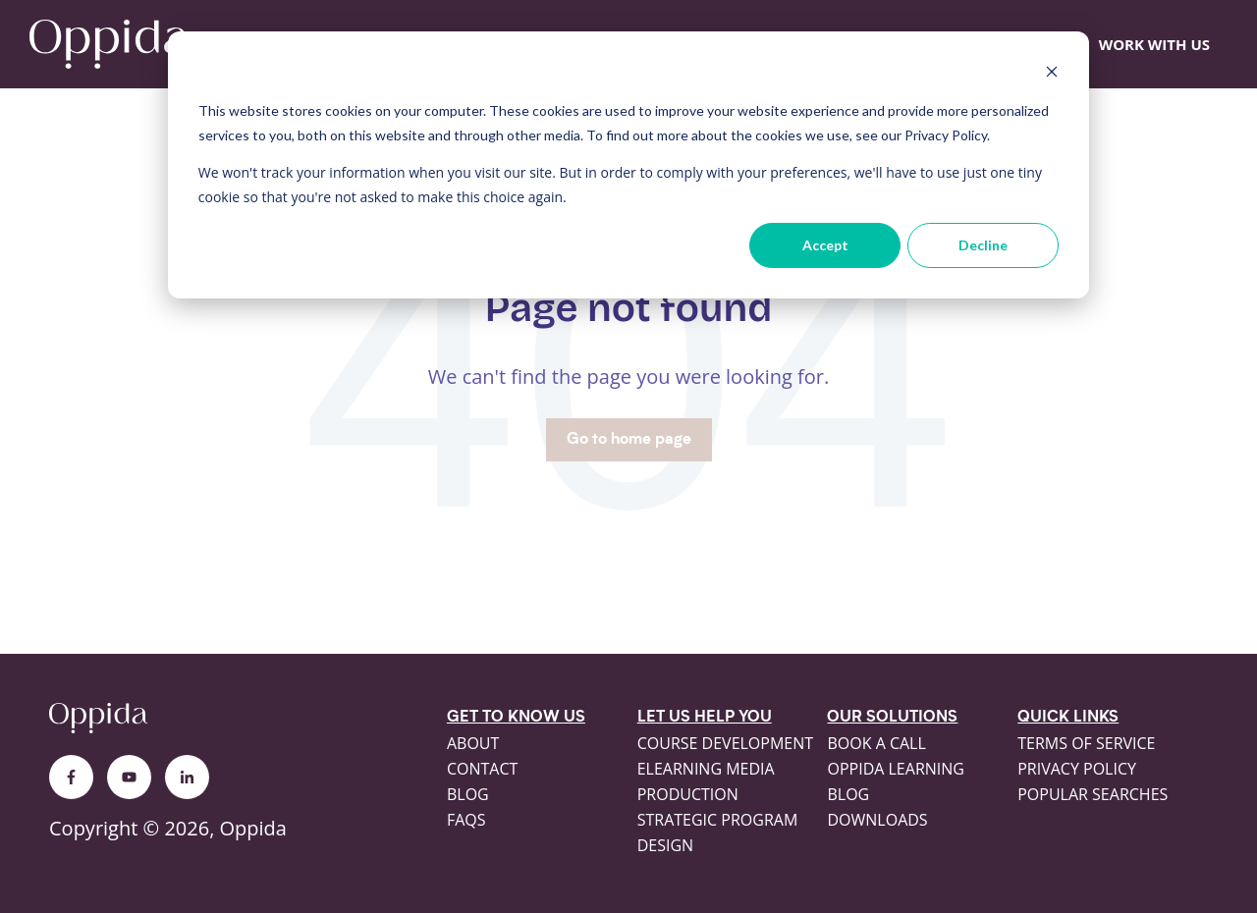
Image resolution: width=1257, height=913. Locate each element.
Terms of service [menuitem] (1086, 743)
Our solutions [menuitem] (892, 717)
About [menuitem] (473, 743)
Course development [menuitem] (725, 743)
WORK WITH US (1154, 44)
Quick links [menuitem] (1068, 717)
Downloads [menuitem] (877, 820)
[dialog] (628, 164)
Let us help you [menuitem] (704, 717)
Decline (983, 245)
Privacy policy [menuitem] (1076, 768)
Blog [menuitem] (468, 794)
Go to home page (629, 440)
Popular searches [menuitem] (1092, 794)
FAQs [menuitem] (466, 820)
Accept (825, 245)
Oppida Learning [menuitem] (895, 768)
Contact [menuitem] (482, 768)
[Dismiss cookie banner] (1052, 74)
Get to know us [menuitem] (516, 717)
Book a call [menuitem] (876, 743)
